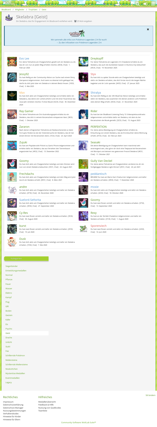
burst (22, 226)
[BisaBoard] (8, 3)
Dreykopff (97, 58)
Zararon (24, 126)
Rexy (94, 213)
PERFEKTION (99, 126)
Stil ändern (150, 395)
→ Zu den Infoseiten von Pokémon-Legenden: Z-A (78, 42)
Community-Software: (78, 422)
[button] (153, 4)
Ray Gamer (26, 111)
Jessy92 (24, 74)
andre (23, 187)
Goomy (24, 161)
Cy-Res (23, 213)
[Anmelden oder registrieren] (145, 4)
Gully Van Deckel (101, 161)
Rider (94, 111)
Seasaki (95, 142)
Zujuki (23, 142)
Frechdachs (26, 174)
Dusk (22, 239)
